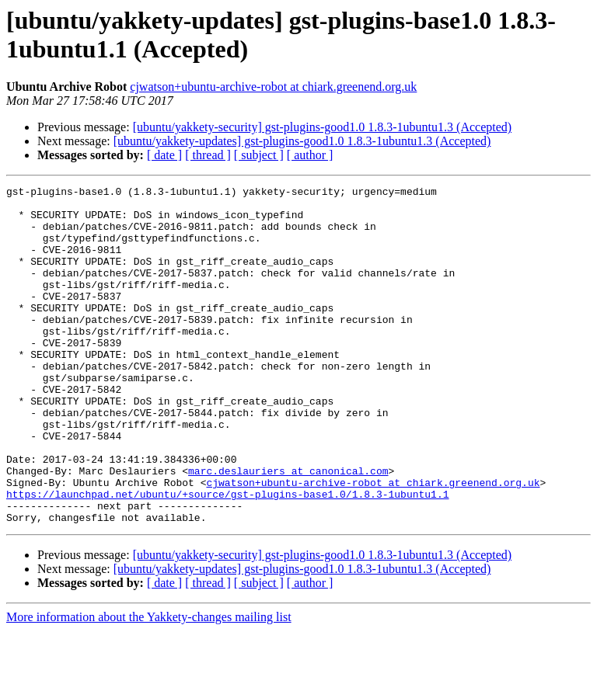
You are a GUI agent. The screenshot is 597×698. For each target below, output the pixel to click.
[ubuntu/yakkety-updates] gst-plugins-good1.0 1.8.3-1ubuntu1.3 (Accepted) (302, 141)
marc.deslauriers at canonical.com (288, 529)
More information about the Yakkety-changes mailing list (149, 684)
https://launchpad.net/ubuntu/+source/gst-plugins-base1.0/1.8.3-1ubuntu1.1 (227, 557)
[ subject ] (259, 154)
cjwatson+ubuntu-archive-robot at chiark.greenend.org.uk (273, 86)
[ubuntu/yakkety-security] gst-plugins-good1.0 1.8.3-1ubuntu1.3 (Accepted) (322, 127)
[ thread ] (208, 154)
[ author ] (310, 154)
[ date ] (164, 154)
